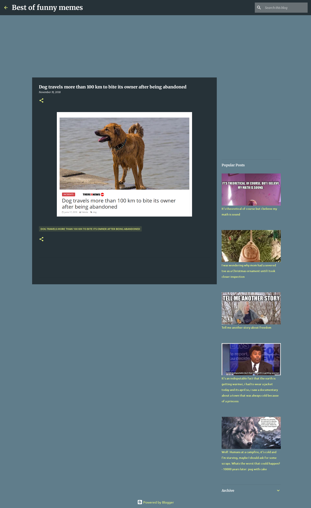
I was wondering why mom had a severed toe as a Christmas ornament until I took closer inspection (249, 271)
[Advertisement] (124, 46)
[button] (41, 101)
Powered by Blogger (155, 502)
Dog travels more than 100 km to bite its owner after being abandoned (90, 229)
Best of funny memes (47, 7)
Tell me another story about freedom (246, 327)
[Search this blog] (285, 8)
